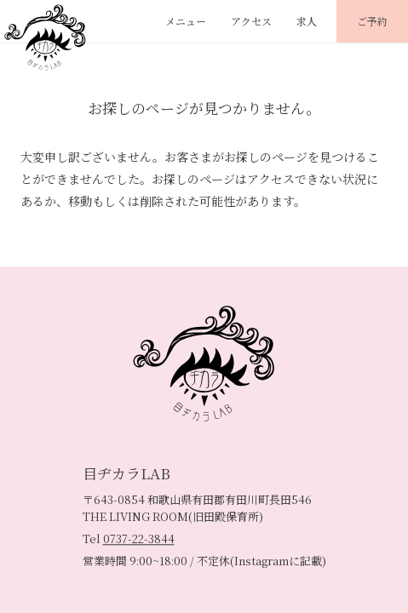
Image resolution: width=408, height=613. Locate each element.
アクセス (251, 21)
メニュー (185, 21)
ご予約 (372, 21)
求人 (306, 21)
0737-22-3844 (139, 538)
